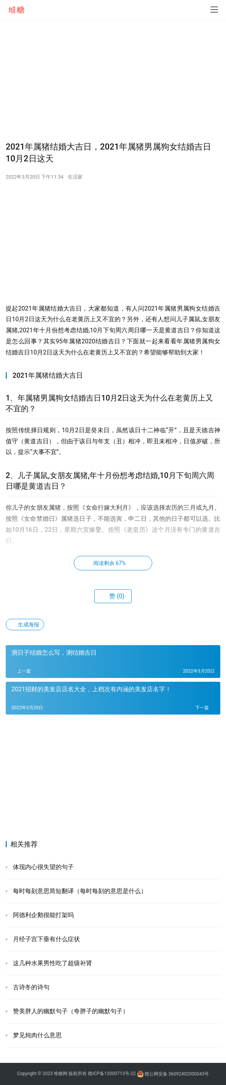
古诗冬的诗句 (30, 987)
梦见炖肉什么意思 (36, 1035)
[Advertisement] (113, 80)
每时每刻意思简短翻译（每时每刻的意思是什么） (79, 891)
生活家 (75, 177)
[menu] (214, 9)
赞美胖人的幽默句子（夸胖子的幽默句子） (70, 1011)
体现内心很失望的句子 (42, 867)
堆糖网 (60, 1074)
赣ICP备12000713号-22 (111, 1074)
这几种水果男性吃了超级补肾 (51, 963)
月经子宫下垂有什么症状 (45, 939)
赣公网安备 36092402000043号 (173, 1074)
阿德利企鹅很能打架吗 (42, 915)
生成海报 (25, 624)
